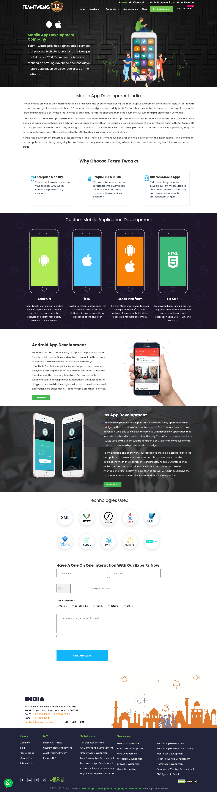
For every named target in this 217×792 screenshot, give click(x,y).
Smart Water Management (57, 747)
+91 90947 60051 (159, 2)
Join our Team (184, 8)
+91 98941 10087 (137, 2)
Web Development (127, 753)
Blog (144, 9)
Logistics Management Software (97, 773)
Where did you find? (66, 600)
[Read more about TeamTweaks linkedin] (29, 780)
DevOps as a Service (128, 743)
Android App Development (171, 743)
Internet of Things (52, 742)
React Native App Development (173, 758)
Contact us (26, 758)
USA (74, 722)
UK (66, 722)
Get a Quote (161, 9)
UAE (82, 722)
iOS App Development (128, 763)
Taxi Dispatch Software (92, 742)
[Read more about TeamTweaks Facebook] (22, 780)
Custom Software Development (97, 768)
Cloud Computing (126, 769)
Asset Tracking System (55, 752)
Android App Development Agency (175, 748)
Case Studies (130, 9)
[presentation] (132, 639)
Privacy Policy (27, 763)
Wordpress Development (130, 758)
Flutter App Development (170, 763)
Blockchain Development (130, 748)
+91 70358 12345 (185, 2)
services (95, 9)
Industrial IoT (50, 758)
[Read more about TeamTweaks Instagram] (37, 780)
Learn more (41, 397)
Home (82, 9)
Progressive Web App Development (175, 769)
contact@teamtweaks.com (40, 722)
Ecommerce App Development (96, 763)
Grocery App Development (94, 752)
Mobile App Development (170, 753)
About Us (25, 742)
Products (112, 9)
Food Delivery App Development (97, 758)
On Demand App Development (96, 747)
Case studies (27, 752)
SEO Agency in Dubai (168, 774)
